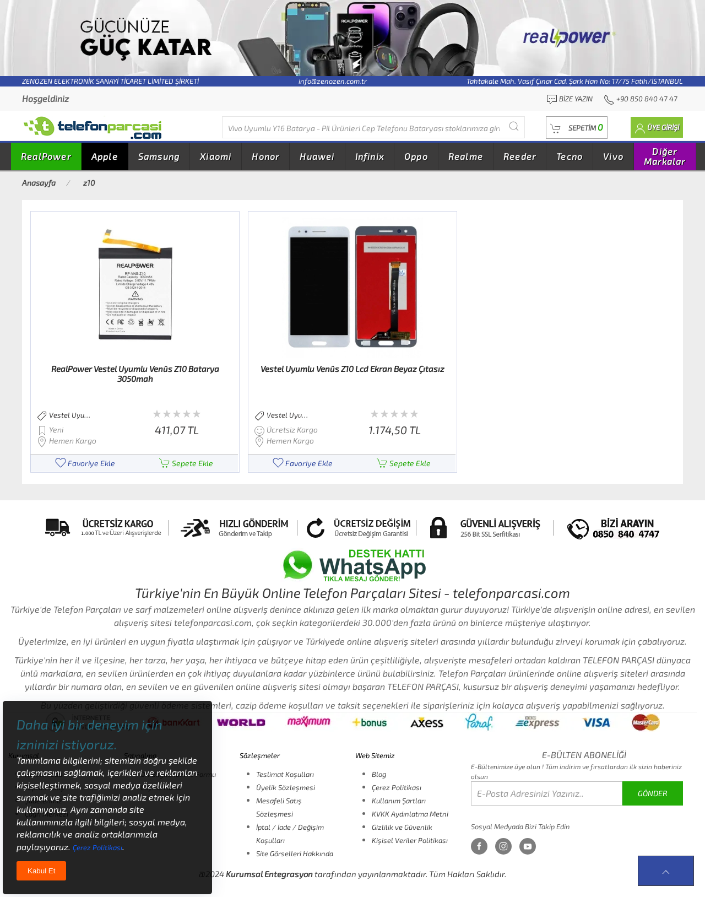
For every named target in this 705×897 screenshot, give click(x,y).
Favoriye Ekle (85, 463)
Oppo (416, 156)
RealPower (46, 156)
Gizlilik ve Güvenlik (402, 827)
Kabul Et (41, 871)
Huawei (317, 156)
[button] (577, 127)
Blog (379, 774)
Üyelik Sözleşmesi (285, 787)
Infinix (369, 156)
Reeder (519, 156)
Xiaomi (215, 156)
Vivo (613, 156)
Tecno (569, 156)
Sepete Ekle (186, 463)
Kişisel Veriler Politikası (410, 840)
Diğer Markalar (665, 156)
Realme (465, 156)
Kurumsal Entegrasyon (269, 874)
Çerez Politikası (396, 787)
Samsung (159, 156)
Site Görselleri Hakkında (294, 853)
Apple (104, 156)
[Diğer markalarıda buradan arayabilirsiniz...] (373, 127)
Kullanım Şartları (399, 800)
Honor (265, 156)
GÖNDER (653, 793)
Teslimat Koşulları (285, 774)
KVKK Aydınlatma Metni (410, 813)
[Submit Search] (514, 126)
